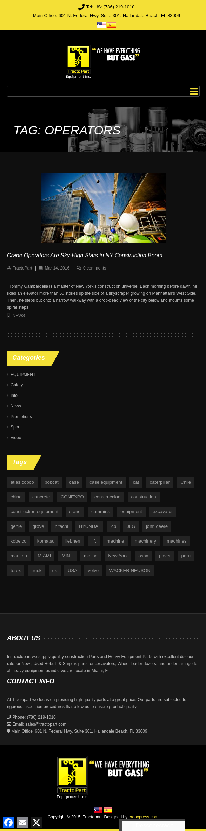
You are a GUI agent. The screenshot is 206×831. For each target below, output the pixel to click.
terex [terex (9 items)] (16, 570)
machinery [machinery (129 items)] (145, 541)
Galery (17, 385)
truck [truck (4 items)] (37, 570)
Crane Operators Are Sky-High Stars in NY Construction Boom (84, 255)
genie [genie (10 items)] (16, 526)
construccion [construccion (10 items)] (107, 497)
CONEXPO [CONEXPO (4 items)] (72, 497)
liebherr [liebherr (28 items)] (73, 541)
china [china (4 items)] (16, 497)
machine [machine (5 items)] (115, 541)
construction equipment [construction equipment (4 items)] (34, 511)
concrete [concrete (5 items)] (41, 497)
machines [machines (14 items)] (176, 541)
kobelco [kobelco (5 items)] (18, 541)
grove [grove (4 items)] (38, 526)
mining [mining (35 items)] (91, 555)
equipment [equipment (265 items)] (131, 511)
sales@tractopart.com (45, 724)
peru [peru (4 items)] (186, 555)
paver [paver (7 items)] (165, 555)
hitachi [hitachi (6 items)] (61, 526)
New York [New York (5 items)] (118, 555)
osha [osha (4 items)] (143, 555)
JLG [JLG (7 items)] (131, 526)
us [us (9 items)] (54, 570)
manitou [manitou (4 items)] (19, 555)
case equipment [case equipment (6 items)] (105, 482)
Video (16, 437)
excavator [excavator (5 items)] (163, 511)
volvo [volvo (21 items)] (93, 570)
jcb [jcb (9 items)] (113, 526)
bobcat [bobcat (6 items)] (52, 482)
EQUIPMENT (23, 374)
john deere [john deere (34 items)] (157, 526)
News (18, 315)
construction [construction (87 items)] (143, 497)
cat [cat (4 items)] (136, 482)
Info (14, 395)
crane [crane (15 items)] (75, 511)
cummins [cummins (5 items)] (100, 511)
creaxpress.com (144, 817)
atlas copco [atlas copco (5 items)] (22, 482)
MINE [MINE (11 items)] (67, 555)
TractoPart (22, 268)
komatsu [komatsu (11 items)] (46, 541)
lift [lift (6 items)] (93, 541)
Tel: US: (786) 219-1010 (110, 6)
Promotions (21, 416)
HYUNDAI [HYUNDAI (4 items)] (89, 526)
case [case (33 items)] (74, 482)
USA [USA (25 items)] (72, 570)
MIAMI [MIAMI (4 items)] (44, 555)
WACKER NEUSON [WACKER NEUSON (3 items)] (129, 570)
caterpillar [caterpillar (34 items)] (160, 482)
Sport (16, 427)
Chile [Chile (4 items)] (185, 482)
